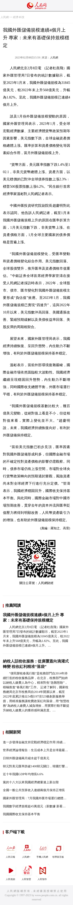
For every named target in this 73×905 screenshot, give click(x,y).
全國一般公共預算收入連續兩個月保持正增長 (34, 790)
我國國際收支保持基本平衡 (21, 814)
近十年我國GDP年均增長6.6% (23, 774)
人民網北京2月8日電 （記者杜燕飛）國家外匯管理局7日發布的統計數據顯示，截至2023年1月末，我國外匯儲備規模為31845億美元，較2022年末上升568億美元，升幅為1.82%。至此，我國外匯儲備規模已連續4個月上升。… (36, 636)
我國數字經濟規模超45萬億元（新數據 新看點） (36, 806)
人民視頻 (11, 872)
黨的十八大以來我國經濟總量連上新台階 (31, 782)
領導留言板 (58, 850)
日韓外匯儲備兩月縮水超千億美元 (26, 758)
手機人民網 (42, 850)
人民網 (5, 17)
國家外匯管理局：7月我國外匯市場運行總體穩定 (36, 798)
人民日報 (11, 850)
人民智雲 (26, 872)
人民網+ (26, 850)
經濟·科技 (19, 17)
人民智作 (42, 872)
